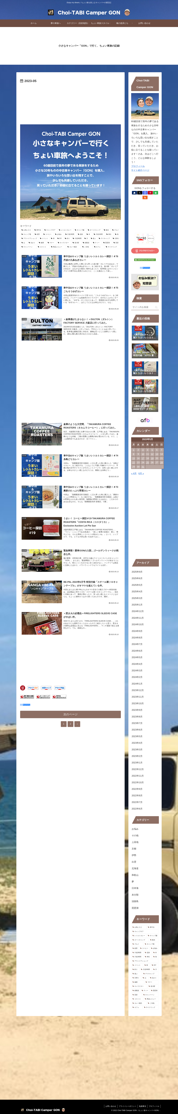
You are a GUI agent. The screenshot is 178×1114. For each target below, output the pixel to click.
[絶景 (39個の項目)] (38, 234)
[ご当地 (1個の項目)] (87, 247)
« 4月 (134, 473)
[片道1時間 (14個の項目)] (99, 234)
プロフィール (138, 166)
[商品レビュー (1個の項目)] (58, 247)
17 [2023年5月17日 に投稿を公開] (143, 458)
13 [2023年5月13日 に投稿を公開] (157, 454)
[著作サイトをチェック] (134, 192)
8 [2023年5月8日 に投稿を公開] (133, 454)
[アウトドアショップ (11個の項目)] (29, 238)
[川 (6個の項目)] (86, 238)
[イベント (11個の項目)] (44, 238)
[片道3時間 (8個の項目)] (77, 238)
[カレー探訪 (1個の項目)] (73, 247)
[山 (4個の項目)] (23, 243)
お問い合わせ (110, 1106)
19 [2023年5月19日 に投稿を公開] (152, 458)
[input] (145, 307)
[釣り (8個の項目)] (67, 238)
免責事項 (142, 1106)
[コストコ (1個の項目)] (43, 247)
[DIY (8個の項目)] (59, 238)
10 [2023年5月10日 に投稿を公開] (143, 454)
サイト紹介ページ (140, 170)
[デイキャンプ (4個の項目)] (104, 238)
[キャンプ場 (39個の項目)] (26, 234)
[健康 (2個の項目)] (42, 243)
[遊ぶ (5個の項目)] (93, 238)
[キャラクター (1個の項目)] (64, 243)
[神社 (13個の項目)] (109, 234)
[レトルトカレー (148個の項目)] (65, 230)
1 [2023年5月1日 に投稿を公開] (133, 450)
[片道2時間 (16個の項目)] (70, 234)
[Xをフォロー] (139, 192)
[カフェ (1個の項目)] (98, 247)
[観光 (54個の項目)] (107, 230)
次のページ (70, 714)
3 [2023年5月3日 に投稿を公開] (143, 450)
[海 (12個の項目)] (117, 234)
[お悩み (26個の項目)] (59, 234)
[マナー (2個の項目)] (51, 243)
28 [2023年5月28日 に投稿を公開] (161, 462)
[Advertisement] (70, 102)
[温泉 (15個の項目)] (81, 234)
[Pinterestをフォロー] (150, 192)
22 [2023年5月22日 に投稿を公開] (133, 462)
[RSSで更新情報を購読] (145, 197)
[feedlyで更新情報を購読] (155, 192)
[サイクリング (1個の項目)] (113, 247)
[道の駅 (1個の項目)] (76, 243)
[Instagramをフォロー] (145, 192)
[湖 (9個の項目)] (53, 238)
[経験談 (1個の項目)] (86, 243)
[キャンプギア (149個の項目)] (50, 230)
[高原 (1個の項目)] (116, 243)
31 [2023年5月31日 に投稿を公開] (143, 467)
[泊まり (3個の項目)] (32, 243)
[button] (156, 307)
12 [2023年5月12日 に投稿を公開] (152, 454)
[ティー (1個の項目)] (97, 243)
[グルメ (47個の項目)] (116, 230)
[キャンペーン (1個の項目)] (28, 247)
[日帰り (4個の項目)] (116, 238)
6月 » (141, 473)
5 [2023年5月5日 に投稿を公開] (152, 450)
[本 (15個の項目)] (88, 234)
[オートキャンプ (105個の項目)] (94, 230)
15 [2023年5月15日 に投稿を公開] (133, 458)
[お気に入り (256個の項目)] (26, 230)
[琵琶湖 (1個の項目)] (107, 243)
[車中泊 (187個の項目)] (38, 230)
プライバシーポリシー (127, 1106)
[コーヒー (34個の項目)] (48, 234)
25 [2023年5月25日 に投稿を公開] (147, 462)
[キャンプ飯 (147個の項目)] (80, 230)
